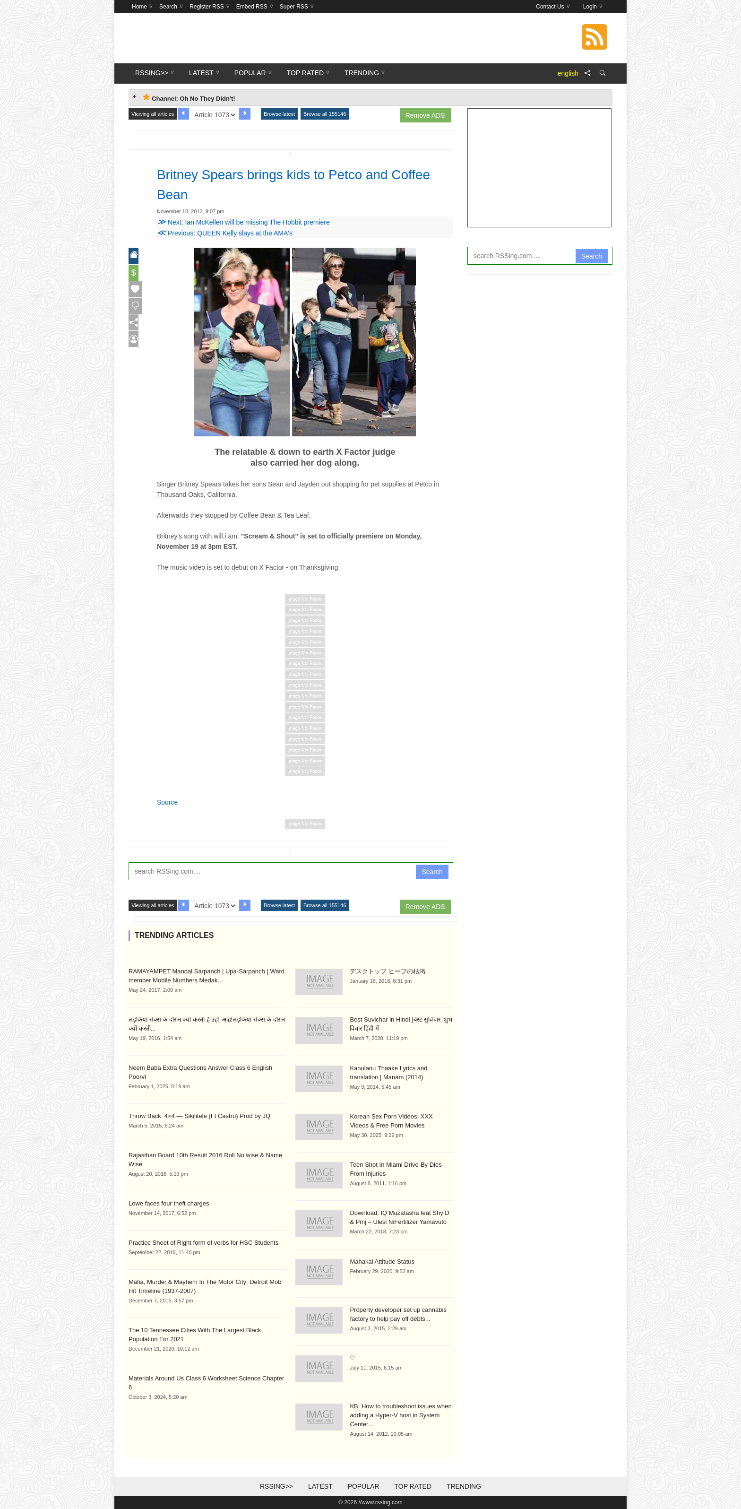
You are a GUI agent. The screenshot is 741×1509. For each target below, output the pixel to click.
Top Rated (412, 1486)
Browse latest (279, 114)
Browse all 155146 (324, 114)
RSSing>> (276, 1486)
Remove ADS (425, 115)
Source (167, 802)
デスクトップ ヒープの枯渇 (387, 971)
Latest (320, 1486)
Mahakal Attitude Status (382, 1261)
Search (432, 872)
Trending (464, 1486)
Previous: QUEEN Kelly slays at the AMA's (225, 233)
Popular (363, 1486)
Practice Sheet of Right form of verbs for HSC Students (203, 1242)
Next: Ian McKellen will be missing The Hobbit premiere (243, 222)
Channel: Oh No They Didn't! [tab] (189, 97)
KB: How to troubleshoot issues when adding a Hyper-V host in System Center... (400, 1415)
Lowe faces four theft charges (169, 1203)
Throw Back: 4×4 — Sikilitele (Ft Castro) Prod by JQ (199, 1115)
